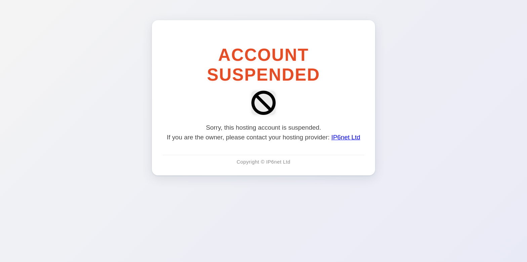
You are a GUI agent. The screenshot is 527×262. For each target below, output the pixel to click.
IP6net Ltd (345, 137)
